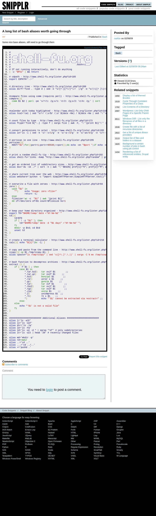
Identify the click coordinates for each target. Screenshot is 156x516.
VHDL (73, 511)
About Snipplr (42, 466)
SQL (50, 508)
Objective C (30, 497)
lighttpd (74, 491)
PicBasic (29, 500)
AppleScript (76, 477)
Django (120, 482)
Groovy (5, 488)
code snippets (108, 4)
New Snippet (7, 12)
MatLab (28, 494)
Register (21, 12)
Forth (73, 485)
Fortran (97, 485)
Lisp (95, 491)
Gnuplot (120, 485)
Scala (50, 506)
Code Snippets (9, 466)
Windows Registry (33, 514)
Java (119, 488)
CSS (50, 482)
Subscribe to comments (15, 420)
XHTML (51, 514)
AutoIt (4, 480)
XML (73, 514)
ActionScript (7, 477)
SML (4, 508)
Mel (72, 494)
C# (95, 480)
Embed (94, 48)
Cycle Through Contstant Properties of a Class (135, 102)
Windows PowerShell (11, 514)
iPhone (97, 488)
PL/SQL (51, 500)
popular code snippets (112, 8)
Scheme (74, 506)
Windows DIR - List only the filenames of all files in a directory (136, 121)
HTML (73, 488)
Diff (95, 482)
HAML (28, 488)
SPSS (27, 508)
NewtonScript (8, 497)
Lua (118, 491)
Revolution (98, 503)
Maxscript (52, 494)
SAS (4, 506)
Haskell (51, 488)
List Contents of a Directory (136, 107)
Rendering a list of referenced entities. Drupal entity (136, 154)
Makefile (6, 494)
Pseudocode (122, 500)
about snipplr (143, 4)
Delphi (73, 482)
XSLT (96, 514)
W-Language (122, 511)
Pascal (97, 497)
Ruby (119, 503)
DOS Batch (7, 485)
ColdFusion (30, 482)
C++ (118, 480)
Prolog (96, 500)
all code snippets (86, 8)
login (49, 445)
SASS (27, 506)
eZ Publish (53, 485)
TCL (118, 508)
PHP (4, 500)
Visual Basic (99, 511)
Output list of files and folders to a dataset (133, 139)
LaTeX (51, 491)
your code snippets (139, 8)
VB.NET (51, 511)
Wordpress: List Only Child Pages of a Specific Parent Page (136, 113)
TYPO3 (28, 511)
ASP (96, 477)
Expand (87, 48)
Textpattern (7, 511)
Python (5, 503)
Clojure (5, 482)
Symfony (97, 508)
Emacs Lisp (30, 485)
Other (73, 497)
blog (120, 4)
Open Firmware (55, 497)
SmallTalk (98, 506)
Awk (27, 480)
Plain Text (102, 48)
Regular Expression (79, 503)
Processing (76, 500)
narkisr (117, 38)
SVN (73, 508)
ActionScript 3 (31, 477)
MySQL (120, 494)
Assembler (121, 477)
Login (31, 12)
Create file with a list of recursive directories (134, 128)
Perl (118, 497)
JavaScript (6, 491)
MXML (96, 494)
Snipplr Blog (26, 466)
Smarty (120, 506)
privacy (129, 4)
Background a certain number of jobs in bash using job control (134, 146)
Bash (118, 53)
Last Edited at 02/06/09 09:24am (130, 66)
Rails (50, 503)
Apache (51, 477)
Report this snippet (98, 412)
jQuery (28, 491)
